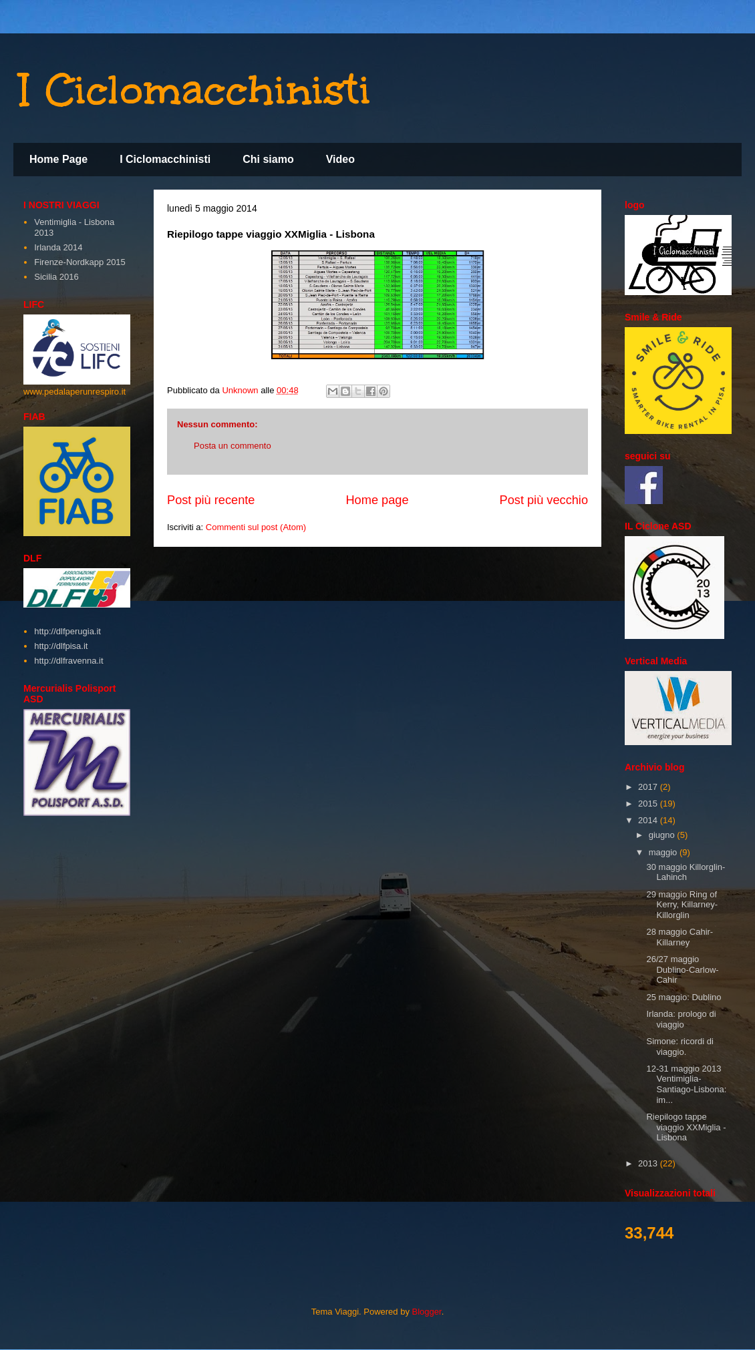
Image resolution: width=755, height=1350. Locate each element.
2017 (649, 787)
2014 (649, 820)
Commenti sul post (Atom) (256, 527)
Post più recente (211, 500)
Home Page (58, 159)
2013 (649, 1163)
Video (340, 159)
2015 (649, 804)
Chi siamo (268, 159)
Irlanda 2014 (58, 247)
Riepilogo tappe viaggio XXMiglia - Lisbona (686, 1127)
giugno (663, 835)
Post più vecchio (544, 500)
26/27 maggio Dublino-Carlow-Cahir (682, 969)
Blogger (427, 1312)
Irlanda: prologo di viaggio (681, 1019)
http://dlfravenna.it (68, 661)
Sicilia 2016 (56, 277)
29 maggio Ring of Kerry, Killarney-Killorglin (682, 904)
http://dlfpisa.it (61, 646)
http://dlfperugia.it (67, 631)
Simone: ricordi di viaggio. (679, 1046)
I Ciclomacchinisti (195, 89)
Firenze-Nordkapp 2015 (80, 262)
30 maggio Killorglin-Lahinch (685, 872)
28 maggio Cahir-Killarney (679, 937)
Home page (376, 500)
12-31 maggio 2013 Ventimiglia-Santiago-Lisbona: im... (686, 1084)
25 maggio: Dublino (683, 997)
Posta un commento (232, 446)
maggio (664, 852)
